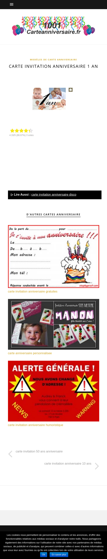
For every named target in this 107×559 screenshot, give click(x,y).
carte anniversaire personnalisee (30, 353)
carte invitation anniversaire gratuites (33, 291)
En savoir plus (59, 554)
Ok (43, 554)
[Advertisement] (55, 76)
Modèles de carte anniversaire (53, 59)
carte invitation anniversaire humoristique (35, 425)
